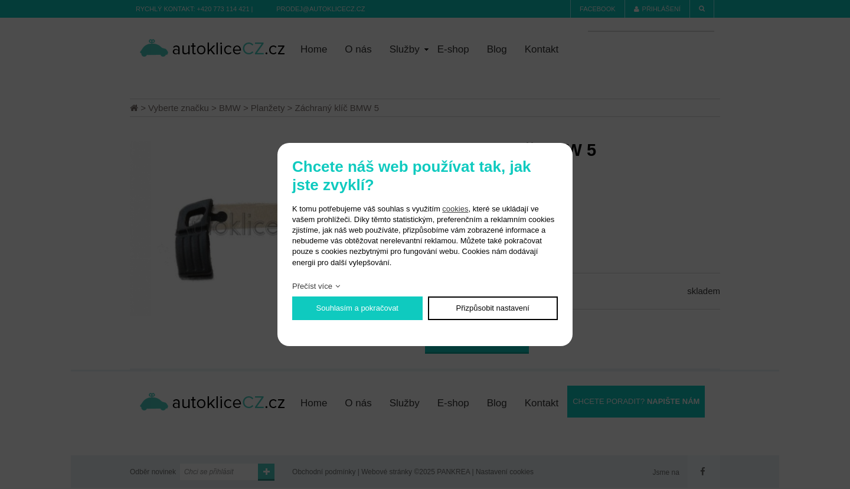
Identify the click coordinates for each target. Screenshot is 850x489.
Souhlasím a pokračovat (357, 308)
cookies (455, 208)
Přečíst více (312, 286)
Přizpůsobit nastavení (492, 308)
